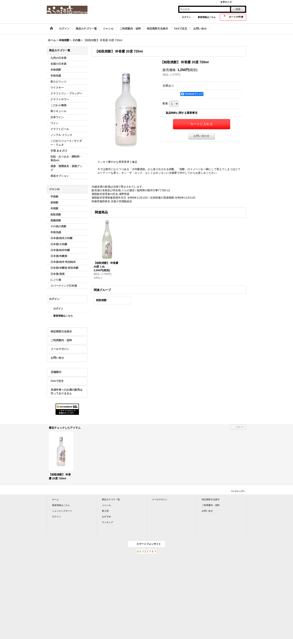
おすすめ (106, 516)
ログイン (186, 17)
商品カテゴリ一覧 (111, 499)
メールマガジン (60, 349)
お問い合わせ (201, 135)
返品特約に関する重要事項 (181, 112)
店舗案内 (56, 372)
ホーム (55, 499)
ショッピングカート (62, 511)
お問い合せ (57, 357)
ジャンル (106, 505)
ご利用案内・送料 (61, 340)
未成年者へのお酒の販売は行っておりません (66, 391)
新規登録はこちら (207, 17)
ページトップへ (238, 491)
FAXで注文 (57, 380)
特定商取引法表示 (61, 331)
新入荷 (105, 511)
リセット (240, 427)
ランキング (107, 522)
